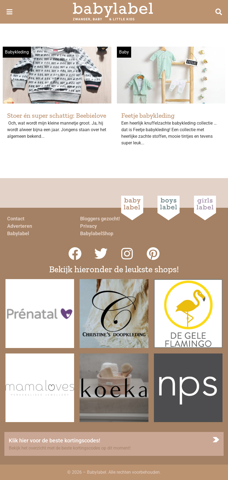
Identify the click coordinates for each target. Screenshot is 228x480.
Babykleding (17, 52)
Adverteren (19, 226)
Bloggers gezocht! (100, 218)
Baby (124, 52)
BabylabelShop (96, 233)
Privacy (88, 226)
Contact (15, 218)
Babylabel (18, 233)
